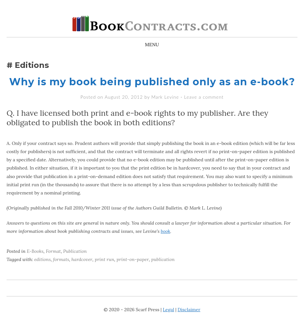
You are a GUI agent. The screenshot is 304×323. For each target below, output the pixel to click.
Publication (75, 251)
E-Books (35, 251)
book (165, 231)
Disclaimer (189, 310)
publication (163, 259)
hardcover (81, 259)
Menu (152, 45)
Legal (168, 310)
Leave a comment (203, 97)
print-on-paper (133, 259)
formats (61, 259)
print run (104, 259)
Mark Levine (165, 97)
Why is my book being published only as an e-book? (152, 82)
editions (42, 259)
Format (53, 251)
